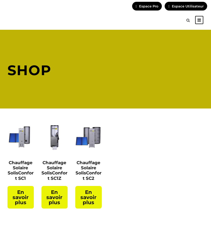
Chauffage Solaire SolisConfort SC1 (21, 170)
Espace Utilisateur (186, 6)
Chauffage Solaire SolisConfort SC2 (88, 170)
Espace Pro (147, 6)
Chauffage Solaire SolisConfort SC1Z (54, 170)
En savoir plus (21, 197)
